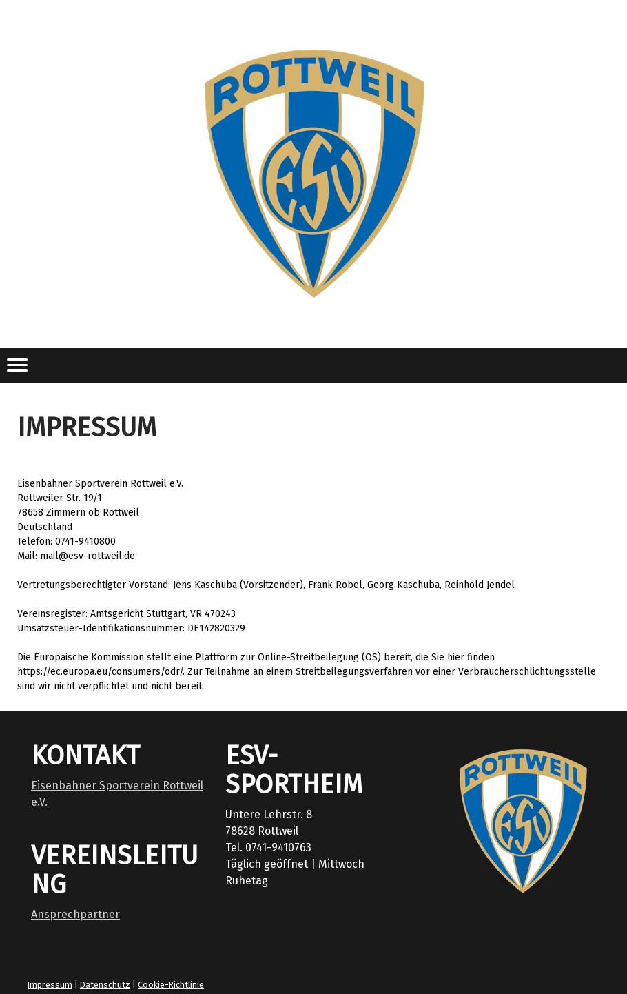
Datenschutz (105, 985)
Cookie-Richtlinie (171, 985)
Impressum (50, 985)
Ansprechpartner (75, 914)
